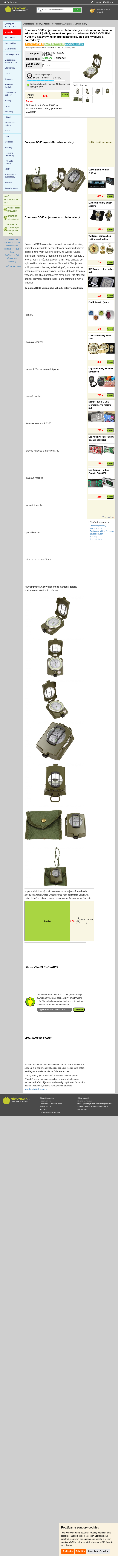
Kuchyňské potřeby (10, 124)
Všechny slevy (108, 517)
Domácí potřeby (12, 54)
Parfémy (8, 147)
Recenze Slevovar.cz (84, 1101)
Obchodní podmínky (98, 526)
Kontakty (93, 537)
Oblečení (9, 142)
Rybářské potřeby (9, 162)
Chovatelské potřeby (10, 93)
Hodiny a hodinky (43, 24)
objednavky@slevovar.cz (36, 1089)
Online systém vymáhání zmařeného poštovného (94, 1104)
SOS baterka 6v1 (12, 255)
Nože (7, 131)
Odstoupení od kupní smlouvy (102, 531)
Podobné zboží (96, 539)
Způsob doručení (96, 534)
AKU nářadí (10, 38)
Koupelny (9, 111)
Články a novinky (83, 1098)
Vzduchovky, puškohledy (10, 175)
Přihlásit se (108, 2)
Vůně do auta (12, 258)
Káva (7, 106)
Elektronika (10, 68)
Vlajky (7, 169)
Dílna (7, 73)
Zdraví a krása (11, 188)
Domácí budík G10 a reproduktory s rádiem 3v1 (100, 405)
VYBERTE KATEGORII (10, 25)
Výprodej (9, 32)
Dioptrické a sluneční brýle (11, 61)
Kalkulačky (12, 261)
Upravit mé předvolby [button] (98, 1551)
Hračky (8, 100)
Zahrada (8, 182)
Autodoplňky (10, 43)
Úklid (7, 136)
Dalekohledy (10, 49)
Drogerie (9, 79)
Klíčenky (8, 117)
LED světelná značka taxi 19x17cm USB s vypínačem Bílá (12, 242)
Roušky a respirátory (9, 154)
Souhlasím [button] (68, 1551)
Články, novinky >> (13, 266)
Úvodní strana (10, 2)
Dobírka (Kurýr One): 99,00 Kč (42, 105)
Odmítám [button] (80, 1551)
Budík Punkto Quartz (99, 302)
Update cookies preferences (50, 1112)
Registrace (96, 2)
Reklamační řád (96, 528)
